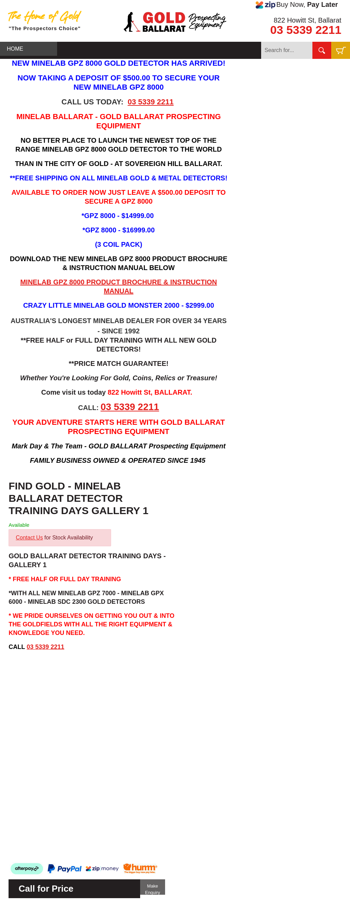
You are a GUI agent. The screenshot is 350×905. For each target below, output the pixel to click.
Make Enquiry (152, 889)
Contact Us (29, 537)
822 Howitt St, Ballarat (307, 20)
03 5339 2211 (305, 29)
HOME (15, 49)
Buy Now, (297, 5)
